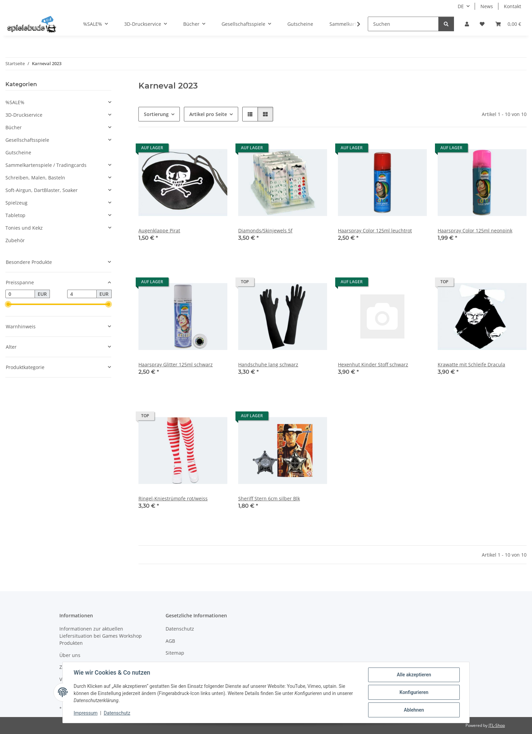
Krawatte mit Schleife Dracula (471, 364)
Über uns (69, 655)
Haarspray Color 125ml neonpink (475, 230)
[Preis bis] (82, 294)
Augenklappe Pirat (159, 230)
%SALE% (14, 102)
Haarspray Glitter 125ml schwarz (175, 364)
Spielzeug (16, 202)
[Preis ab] (20, 294)
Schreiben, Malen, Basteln (35, 177)
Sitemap (175, 653)
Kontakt (512, 6)
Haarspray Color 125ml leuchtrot (375, 230)
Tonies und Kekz (24, 228)
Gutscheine (18, 152)
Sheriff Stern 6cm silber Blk (269, 498)
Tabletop (15, 215)
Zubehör (15, 240)
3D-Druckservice (23, 115)
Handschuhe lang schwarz (268, 364)
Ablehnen (414, 710)
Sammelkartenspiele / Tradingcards (46, 165)
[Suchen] (403, 24)
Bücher (13, 127)
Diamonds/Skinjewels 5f (265, 230)
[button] (466, 24)
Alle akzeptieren (414, 674)
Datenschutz (117, 713)
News (486, 6)
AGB (170, 641)
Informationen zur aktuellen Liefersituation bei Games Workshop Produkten (100, 635)
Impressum (85, 713)
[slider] (8, 304)
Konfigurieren (413, 692)
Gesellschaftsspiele (27, 140)
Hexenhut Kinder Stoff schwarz (373, 364)
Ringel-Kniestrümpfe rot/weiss (173, 498)
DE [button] (461, 6)
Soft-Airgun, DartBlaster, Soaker (41, 190)
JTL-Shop (497, 725)
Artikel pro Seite (208, 114)
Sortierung (156, 114)
